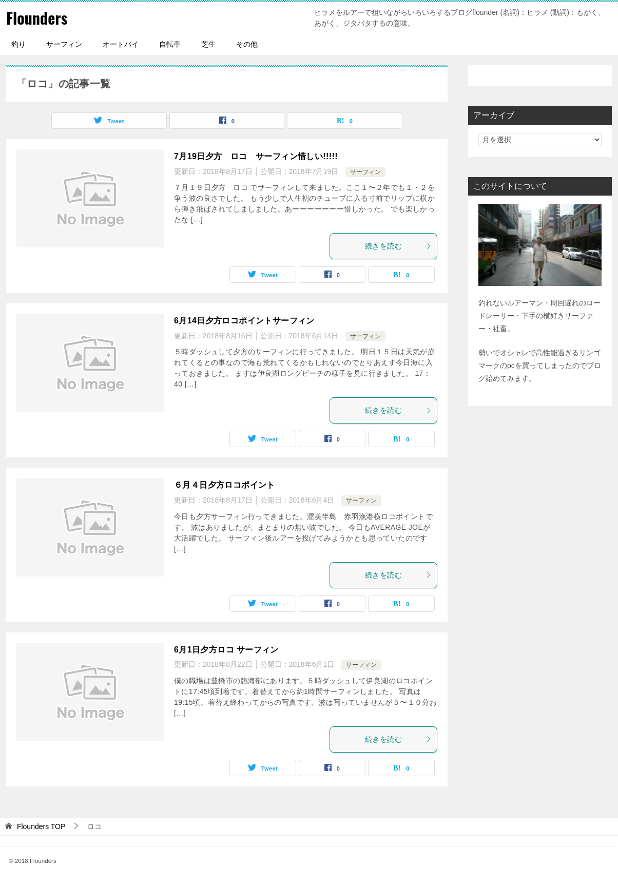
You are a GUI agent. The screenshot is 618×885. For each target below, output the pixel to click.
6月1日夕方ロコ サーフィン (226, 649)
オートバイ (121, 44)
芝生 (208, 44)
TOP (41, 826)
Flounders (36, 17)
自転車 (170, 44)
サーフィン (64, 44)
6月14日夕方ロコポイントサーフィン (244, 320)
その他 (247, 44)
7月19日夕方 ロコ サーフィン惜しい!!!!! (256, 156)
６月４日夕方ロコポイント (224, 484)
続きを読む (398, 246)
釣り (18, 44)
